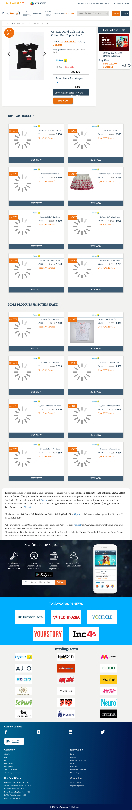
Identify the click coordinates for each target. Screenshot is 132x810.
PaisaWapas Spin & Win (12, 798)
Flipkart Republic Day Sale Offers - (17, 792)
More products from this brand (33, 304)
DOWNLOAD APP (122, 3)
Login (125, 13)
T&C (57, 83)
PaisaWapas (61, 807)
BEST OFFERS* (69, 13)
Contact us (76, 778)
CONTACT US (110, 3)
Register (116, 13)
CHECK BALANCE (83, 3)
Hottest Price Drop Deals (78, 770)
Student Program (75, 773)
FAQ (5, 760)
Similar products (21, 116)
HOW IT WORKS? (97, 3)
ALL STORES (37, 13)
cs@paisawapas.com (77, 786)
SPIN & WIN (38, 3)
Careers (72, 763)
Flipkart (57, 44)
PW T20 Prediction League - (15, 795)
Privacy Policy (8, 766)
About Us (7, 754)
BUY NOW (63, 100)
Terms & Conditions (10, 770)
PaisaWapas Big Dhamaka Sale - (16, 782)
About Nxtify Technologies (12, 773)
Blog (5, 757)
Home (72, 754)
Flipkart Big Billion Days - (14, 789)
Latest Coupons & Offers (78, 760)
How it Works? (8, 763)
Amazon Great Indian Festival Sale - (17, 786)
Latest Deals (74, 766)
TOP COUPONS (58, 13)
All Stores (73, 757)
